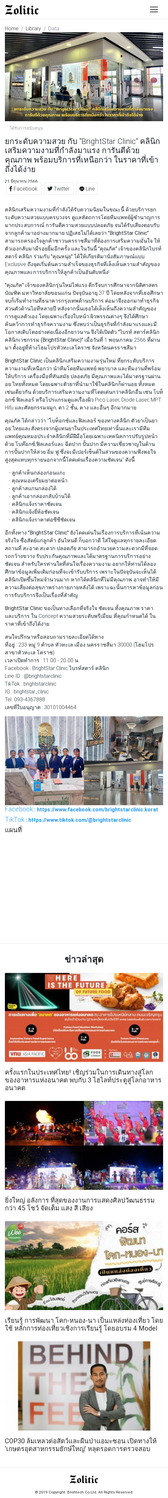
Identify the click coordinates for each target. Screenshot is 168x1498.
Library (33, 28)
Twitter (59, 188)
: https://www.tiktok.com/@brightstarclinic (68, 819)
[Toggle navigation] (154, 9)
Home (12, 28)
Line (87, 188)
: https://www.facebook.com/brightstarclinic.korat (81, 809)
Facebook (24, 188)
